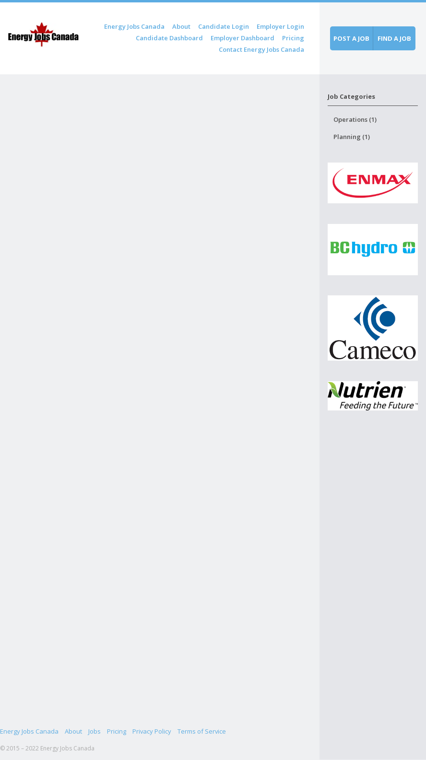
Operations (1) (355, 119)
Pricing (293, 38)
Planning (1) (351, 136)
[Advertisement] (373, 598)
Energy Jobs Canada (134, 26)
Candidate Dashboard (169, 38)
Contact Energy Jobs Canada (261, 49)
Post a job (351, 38)
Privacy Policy (151, 731)
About (181, 26)
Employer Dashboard (242, 38)
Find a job (394, 38)
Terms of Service (202, 731)
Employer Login (280, 26)
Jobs (94, 731)
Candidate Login (223, 26)
